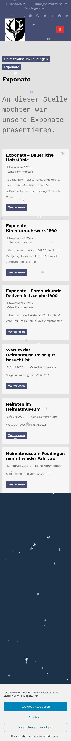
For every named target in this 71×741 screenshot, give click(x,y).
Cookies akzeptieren (35, 706)
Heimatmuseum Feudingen (26, 59)
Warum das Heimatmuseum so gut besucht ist (30, 354)
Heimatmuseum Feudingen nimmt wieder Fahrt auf (35, 456)
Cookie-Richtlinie (20, 736)
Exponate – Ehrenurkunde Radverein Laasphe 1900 (34, 293)
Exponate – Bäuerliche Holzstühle (30, 157)
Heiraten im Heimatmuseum (23, 407)
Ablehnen (35, 717)
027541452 (17, 4)
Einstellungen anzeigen (36, 727)
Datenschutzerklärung (45, 736)
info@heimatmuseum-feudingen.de (47, 6)
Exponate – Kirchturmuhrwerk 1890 (31, 228)
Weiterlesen (16, 207)
